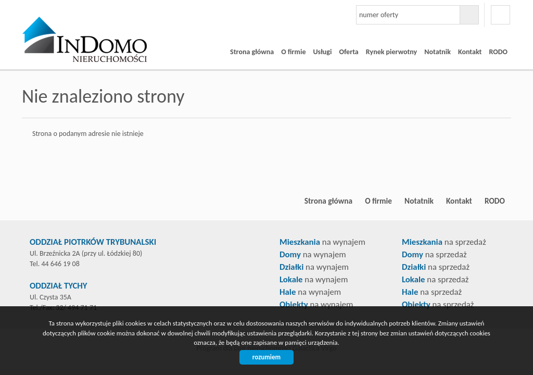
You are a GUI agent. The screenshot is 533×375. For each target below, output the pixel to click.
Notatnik (437, 51)
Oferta (348, 51)
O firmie (293, 51)
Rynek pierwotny (391, 51)
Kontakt (469, 51)
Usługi (322, 51)
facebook (500, 14)
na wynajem (322, 241)
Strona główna (252, 51)
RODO (498, 51)
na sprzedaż (444, 241)
